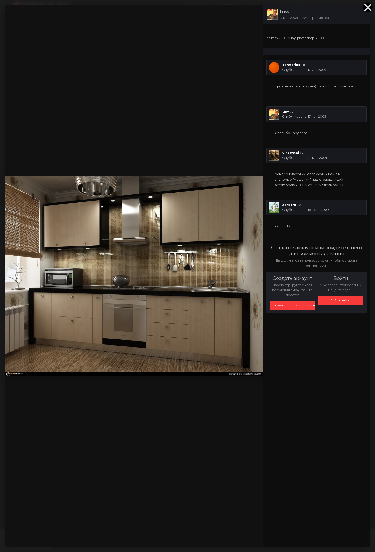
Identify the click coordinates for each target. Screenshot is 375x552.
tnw (284, 11)
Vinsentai (290, 152)
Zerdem (289, 204)
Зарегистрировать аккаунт (295, 305)
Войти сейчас (340, 300)
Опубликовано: (304, 70)
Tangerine (291, 65)
